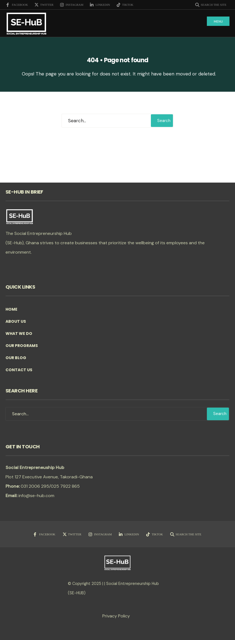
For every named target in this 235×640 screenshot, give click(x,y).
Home (11, 309)
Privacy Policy (116, 616)
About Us (16, 321)
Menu (218, 21)
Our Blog (16, 357)
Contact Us (19, 370)
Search (163, 120)
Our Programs (22, 345)
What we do (19, 333)
